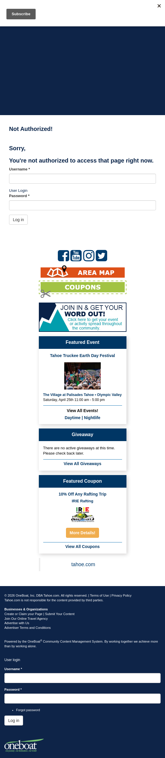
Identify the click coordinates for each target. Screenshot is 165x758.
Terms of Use (99, 595)
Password (19, 196)
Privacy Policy (121, 595)
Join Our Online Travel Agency (26, 618)
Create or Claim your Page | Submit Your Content (39, 614)
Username (19, 169)
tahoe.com (83, 564)
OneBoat (35, 641)
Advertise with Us (16, 623)
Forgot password (28, 710)
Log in (18, 219)
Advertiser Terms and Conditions (27, 627)
